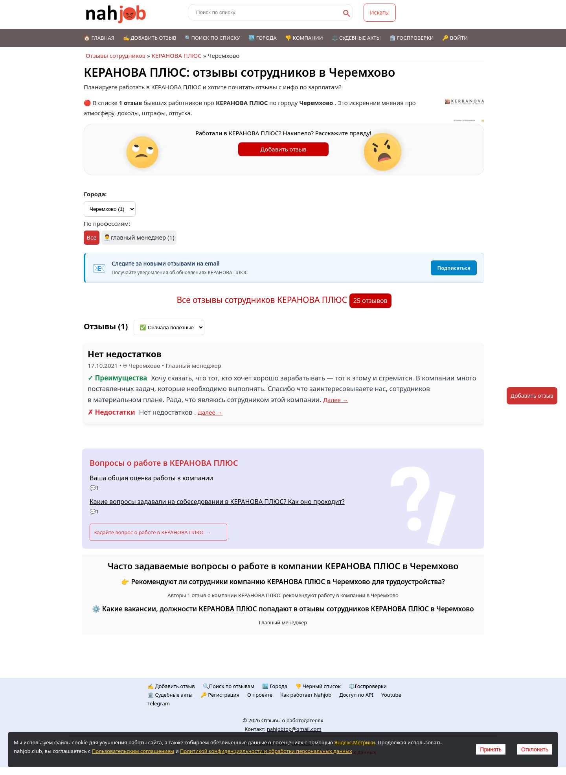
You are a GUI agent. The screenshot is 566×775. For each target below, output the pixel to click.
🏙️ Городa (274, 686)
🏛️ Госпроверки (412, 37)
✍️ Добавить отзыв (149, 37)
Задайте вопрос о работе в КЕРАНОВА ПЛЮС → (152, 532)
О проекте (259, 694)
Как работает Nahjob (305, 694)
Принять (491, 749)
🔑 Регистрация (219, 694)
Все (91, 237)
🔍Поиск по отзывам (228, 686)
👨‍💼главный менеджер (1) (139, 237)
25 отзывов (370, 300)
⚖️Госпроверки (368, 686)
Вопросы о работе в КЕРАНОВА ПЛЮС (164, 463)
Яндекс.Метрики (354, 742)
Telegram (158, 703)
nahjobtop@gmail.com (294, 729)
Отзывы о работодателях (292, 720)
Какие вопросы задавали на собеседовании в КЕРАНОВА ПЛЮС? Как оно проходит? (217, 501)
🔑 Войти (455, 37)
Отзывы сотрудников (115, 55)
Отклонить (534, 749)
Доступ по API (356, 694)
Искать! (380, 12)
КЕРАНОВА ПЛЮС (176, 55)
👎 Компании (304, 37)
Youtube (391, 694)
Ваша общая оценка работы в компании (151, 478)
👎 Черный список (318, 686)
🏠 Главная (99, 37)
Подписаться (453, 267)
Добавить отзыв (284, 149)
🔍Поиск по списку (212, 37)
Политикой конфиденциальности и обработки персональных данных (266, 751)
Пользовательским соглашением (133, 751)
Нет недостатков (125, 354)
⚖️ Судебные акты (356, 37)
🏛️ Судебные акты (170, 694)
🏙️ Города (262, 37)
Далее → (335, 400)
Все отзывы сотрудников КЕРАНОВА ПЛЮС (262, 299)
